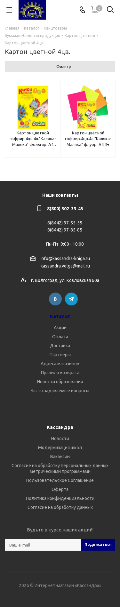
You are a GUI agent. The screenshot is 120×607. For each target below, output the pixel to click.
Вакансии (60, 456)
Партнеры (60, 354)
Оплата (60, 336)
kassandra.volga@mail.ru (65, 266)
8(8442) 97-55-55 (64, 222)
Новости (60, 438)
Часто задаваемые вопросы (60, 390)
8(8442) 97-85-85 (64, 229)
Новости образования (60, 381)
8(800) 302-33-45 (65, 208)
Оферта (60, 489)
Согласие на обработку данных (60, 507)
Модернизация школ (60, 447)
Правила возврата (60, 372)
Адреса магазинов (60, 363)
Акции (60, 327)
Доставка (60, 345)
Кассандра (60, 427)
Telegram (71, 299)
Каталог (60, 316)
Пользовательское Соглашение (60, 480)
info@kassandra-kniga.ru (65, 258)
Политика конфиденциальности (60, 498)
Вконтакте (55, 299)
